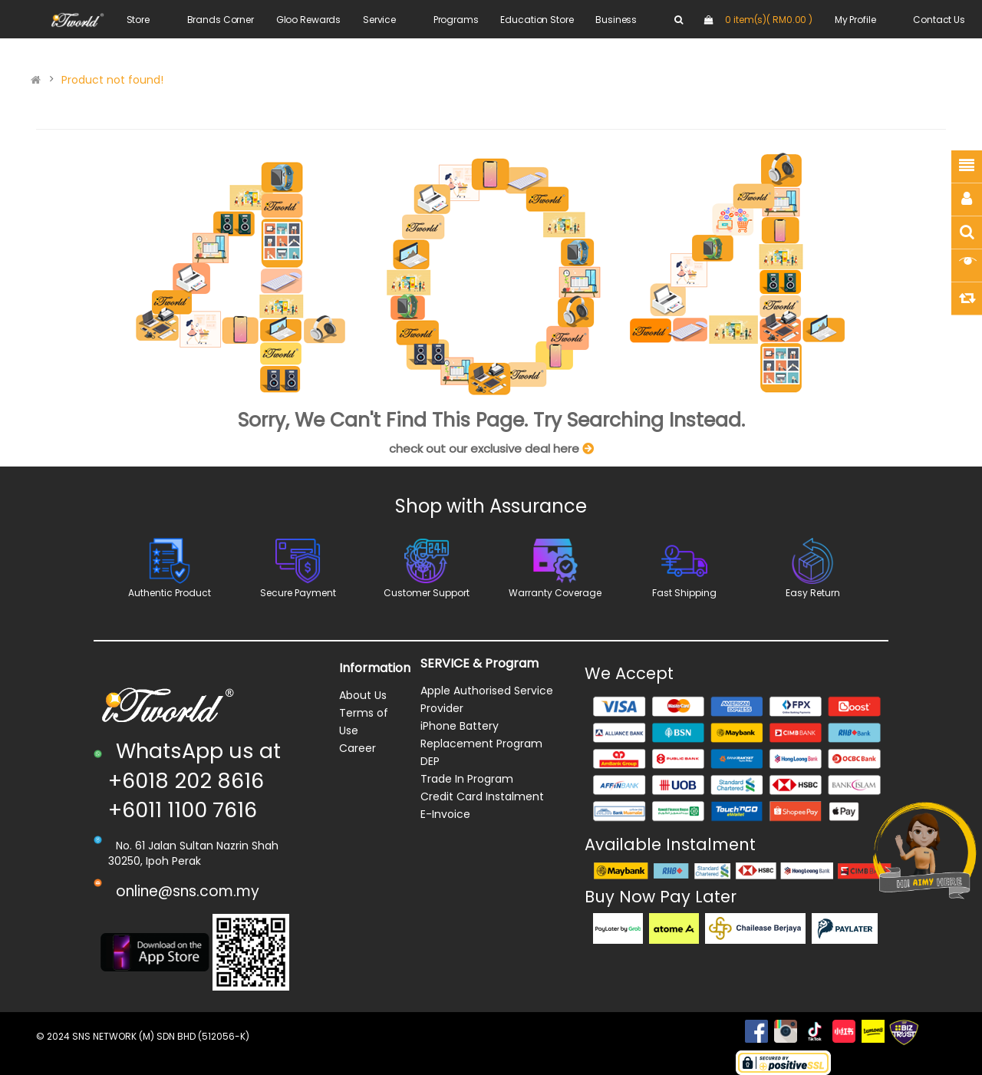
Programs (456, 19)
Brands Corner (220, 19)
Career (357, 748)
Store (138, 19)
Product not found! (112, 79)
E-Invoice (445, 814)
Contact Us (939, 19)
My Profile (855, 19)
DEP (430, 761)
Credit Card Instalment (482, 796)
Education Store (536, 19)
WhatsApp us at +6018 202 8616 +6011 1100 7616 (194, 780)
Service (379, 19)
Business (616, 19)
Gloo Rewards (308, 19)
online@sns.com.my (187, 891)
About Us (363, 695)
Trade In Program (466, 778)
